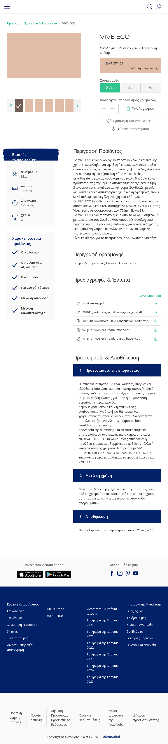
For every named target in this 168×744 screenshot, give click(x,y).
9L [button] (151, 87)
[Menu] (7, 6)
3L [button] (130, 87)
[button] (158, 6)
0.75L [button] (110, 87)
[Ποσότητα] (108, 108)
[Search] (149, 6)
